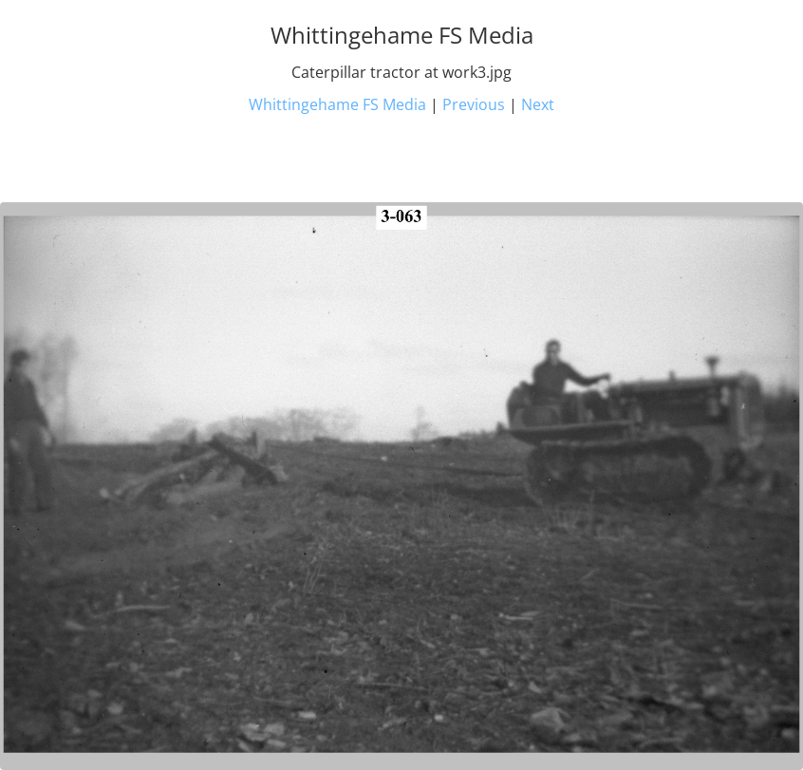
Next (537, 104)
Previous (473, 104)
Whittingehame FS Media (337, 104)
